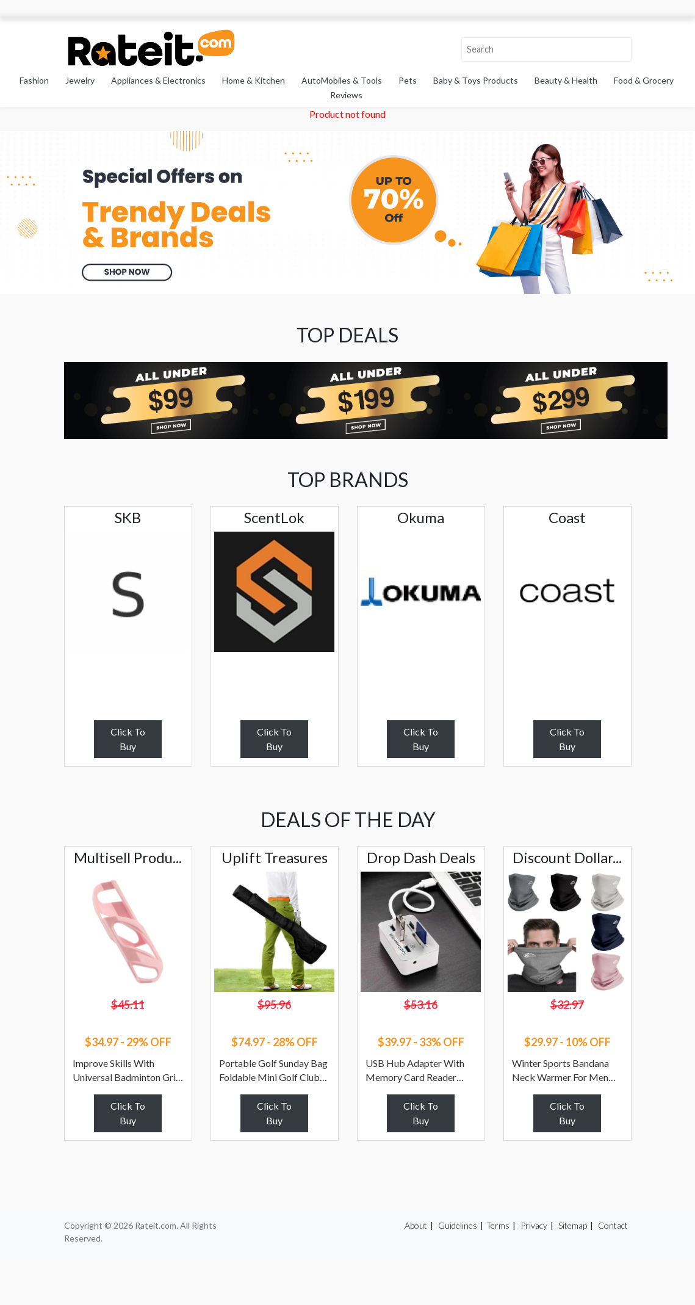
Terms (498, 1225)
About (416, 1225)
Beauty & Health (566, 80)
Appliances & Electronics (158, 80)
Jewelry (80, 80)
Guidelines (457, 1225)
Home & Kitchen (253, 80)
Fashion (34, 80)
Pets (407, 80)
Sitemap (572, 1225)
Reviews (346, 95)
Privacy (533, 1225)
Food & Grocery (644, 80)
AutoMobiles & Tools (341, 80)
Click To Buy (127, 739)
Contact (613, 1225)
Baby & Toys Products (475, 80)
